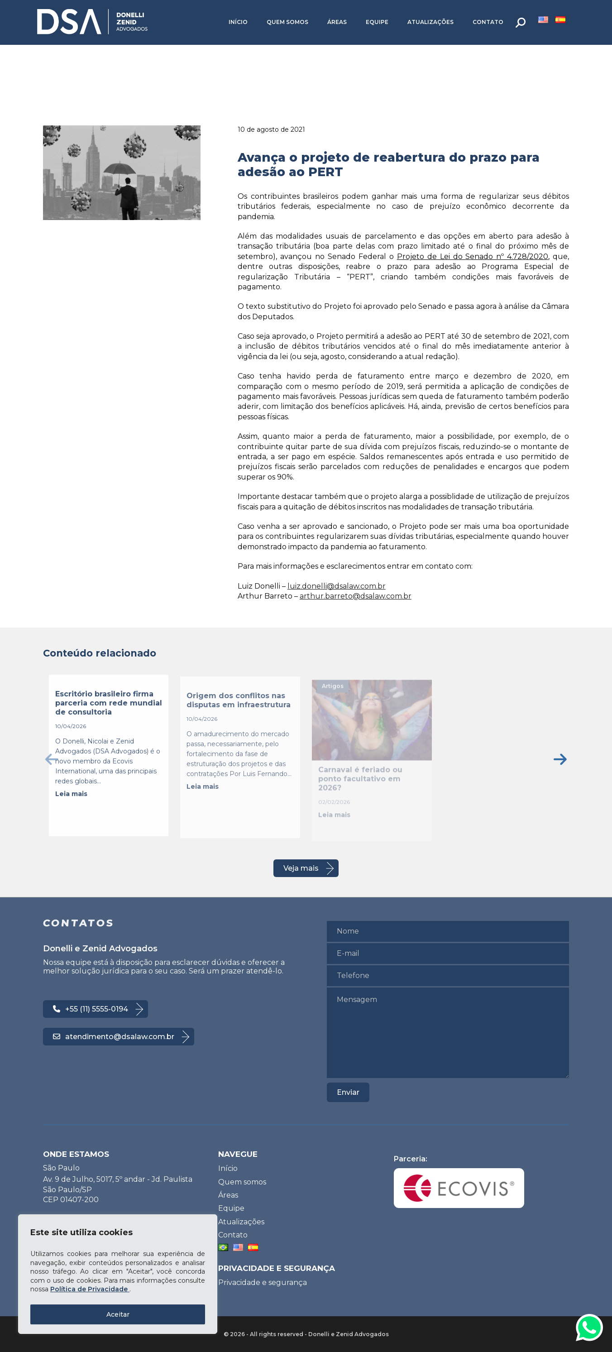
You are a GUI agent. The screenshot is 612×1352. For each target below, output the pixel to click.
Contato (488, 22)
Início (238, 22)
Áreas (337, 22)
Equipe (377, 22)
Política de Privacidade (89, 1289)
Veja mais (301, 868)
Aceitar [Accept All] (117, 1314)
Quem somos (287, 22)
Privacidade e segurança (262, 1282)
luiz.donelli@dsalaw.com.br (336, 586)
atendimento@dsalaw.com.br (113, 1036)
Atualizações (430, 22)
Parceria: (459, 1181)
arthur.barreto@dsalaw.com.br (355, 596)
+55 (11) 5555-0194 (90, 1009)
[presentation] (51, 759)
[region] (117, 1274)
